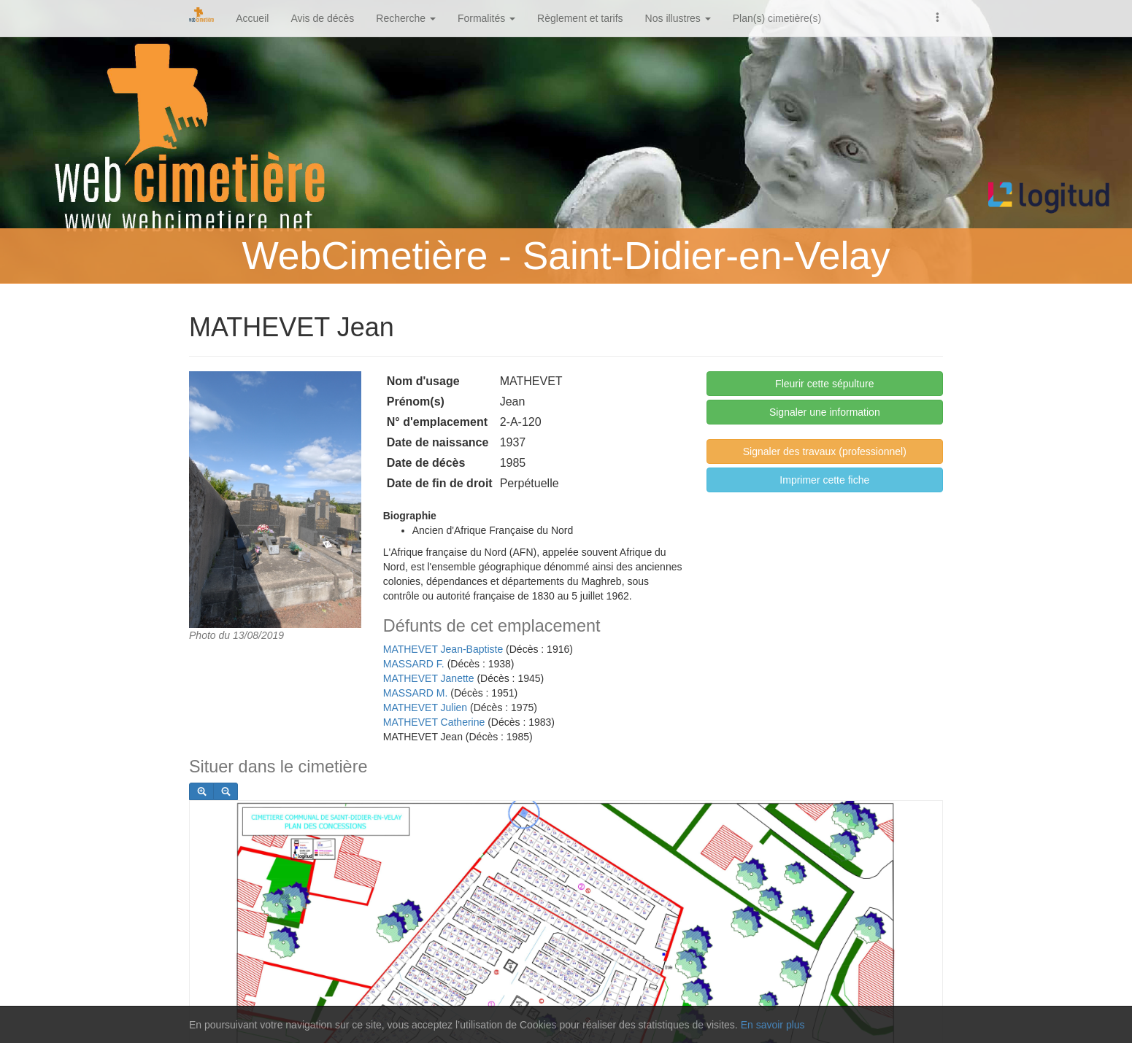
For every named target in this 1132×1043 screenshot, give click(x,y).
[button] (938, 16)
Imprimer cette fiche (824, 480)
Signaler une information (824, 412)
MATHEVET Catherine (434, 722)
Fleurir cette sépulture (824, 383)
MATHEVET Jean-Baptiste (443, 649)
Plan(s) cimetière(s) (777, 18)
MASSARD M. (415, 693)
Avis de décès (322, 18)
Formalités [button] (486, 18)
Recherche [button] (406, 18)
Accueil (252, 18)
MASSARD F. (413, 664)
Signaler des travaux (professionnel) (824, 451)
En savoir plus (773, 1025)
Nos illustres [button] (678, 18)
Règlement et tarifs (580, 18)
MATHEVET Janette (428, 678)
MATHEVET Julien (425, 707)
